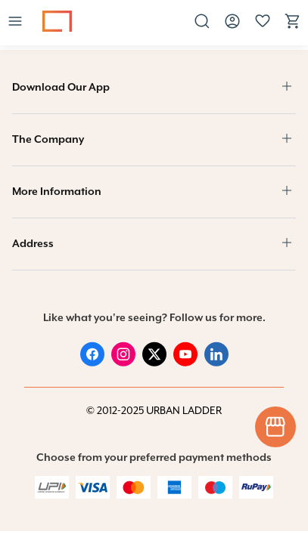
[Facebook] (92, 355)
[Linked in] (216, 355)
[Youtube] (185, 355)
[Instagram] (123, 355)
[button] (15, 22)
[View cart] (293, 27)
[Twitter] (154, 355)
